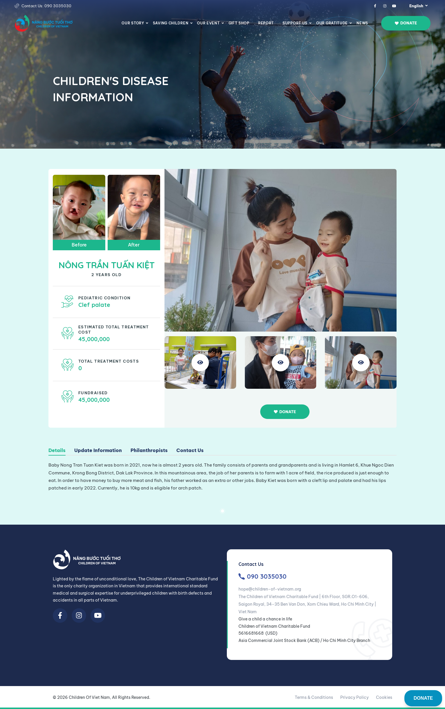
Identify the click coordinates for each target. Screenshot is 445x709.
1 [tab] (222, 511)
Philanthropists (149, 450)
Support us (295, 23)
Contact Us (190, 450)
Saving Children (171, 23)
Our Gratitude (332, 23)
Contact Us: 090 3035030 (46, 5)
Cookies (384, 697)
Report (266, 23)
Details (57, 450)
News (362, 23)
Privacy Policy (354, 697)
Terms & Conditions (314, 697)
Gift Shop (239, 23)
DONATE (423, 698)
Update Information (98, 450)
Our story (133, 23)
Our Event (208, 23)
